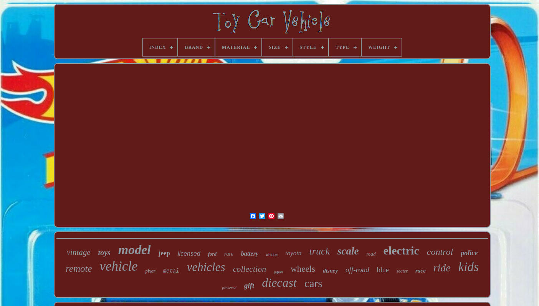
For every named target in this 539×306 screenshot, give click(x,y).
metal (171, 271)
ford (212, 254)
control (440, 252)
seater (402, 271)
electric (401, 250)
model (134, 250)
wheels (303, 269)
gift (249, 285)
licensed (189, 253)
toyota (293, 253)
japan (278, 271)
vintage (79, 252)
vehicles (206, 267)
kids (468, 267)
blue (383, 270)
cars (313, 283)
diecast (279, 282)
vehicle (119, 266)
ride (442, 268)
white (272, 255)
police (469, 253)
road (370, 254)
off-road (357, 270)
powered (229, 287)
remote (79, 268)
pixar (150, 271)
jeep (164, 253)
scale (348, 251)
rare (228, 254)
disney (330, 271)
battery (249, 253)
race (420, 271)
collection (249, 269)
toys (104, 252)
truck (319, 251)
